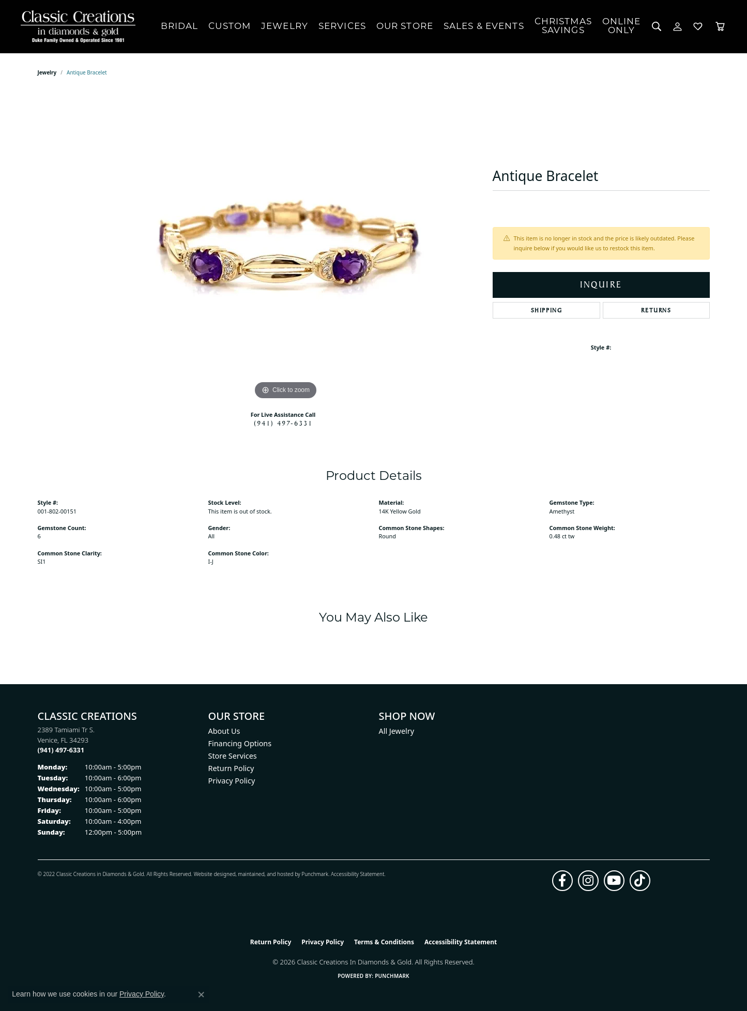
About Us (224, 731)
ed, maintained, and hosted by (265, 874)
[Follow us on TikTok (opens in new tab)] (640, 880)
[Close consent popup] (201, 994)
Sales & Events (484, 26)
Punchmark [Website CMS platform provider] (392, 975)
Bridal (180, 26)
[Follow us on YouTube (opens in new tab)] (614, 880)
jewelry (47, 72)
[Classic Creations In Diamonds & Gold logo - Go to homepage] (75, 26)
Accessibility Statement (357, 874)
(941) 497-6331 (283, 423)
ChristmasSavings (563, 26)
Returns (656, 310)
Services (342, 26)
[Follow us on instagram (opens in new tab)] (588, 880)
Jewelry (284, 26)
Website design (212, 874)
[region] (286, 247)
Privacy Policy (231, 781)
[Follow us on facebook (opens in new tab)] (562, 880)
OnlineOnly (621, 26)
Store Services (232, 756)
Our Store (404, 26)
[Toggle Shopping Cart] (720, 26)
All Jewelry (397, 731)
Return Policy (231, 768)
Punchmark (314, 874)
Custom (229, 26)
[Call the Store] (61, 750)
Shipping (546, 310)
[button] (656, 26)
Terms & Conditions (384, 942)
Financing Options (240, 743)
